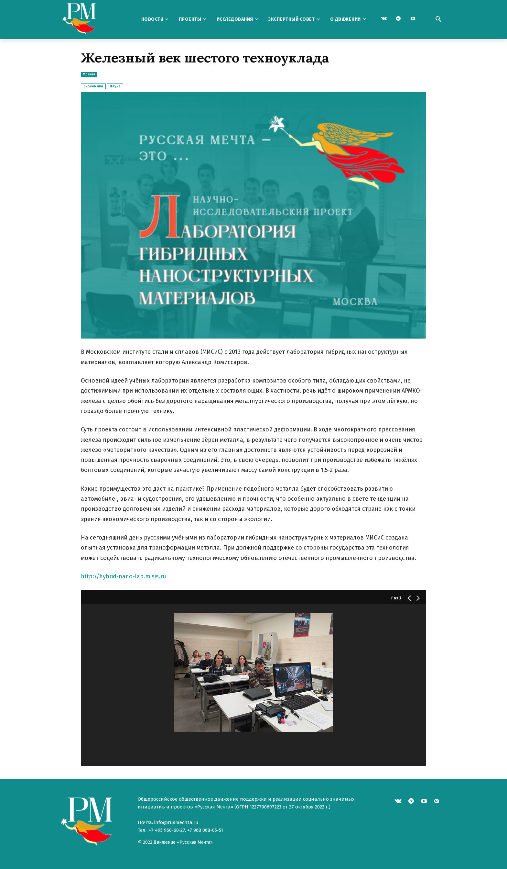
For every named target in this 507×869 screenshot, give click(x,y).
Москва (89, 74)
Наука (115, 86)
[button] (438, 19)
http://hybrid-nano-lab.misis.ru (123, 576)
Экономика (93, 86)
